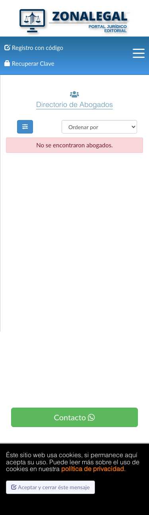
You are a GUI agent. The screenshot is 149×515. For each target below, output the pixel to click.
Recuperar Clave (29, 63)
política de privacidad (92, 469)
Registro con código (33, 47)
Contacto (74, 417)
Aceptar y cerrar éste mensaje (50, 487)
